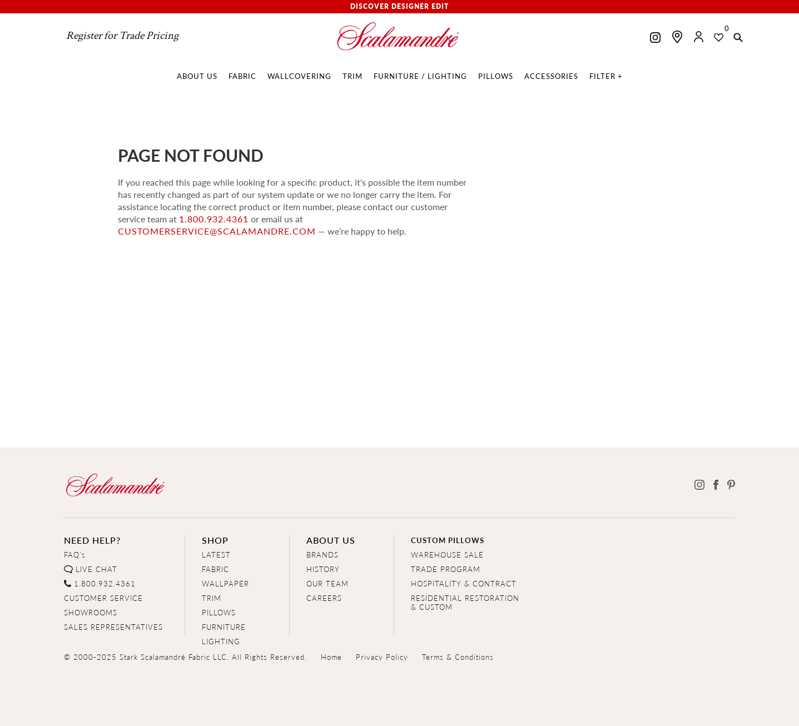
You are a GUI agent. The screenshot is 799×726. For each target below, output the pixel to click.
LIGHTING (221, 641)
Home (331, 657)
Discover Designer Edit (399, 6)
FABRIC (215, 569)
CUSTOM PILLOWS (447, 540)
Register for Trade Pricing (122, 35)
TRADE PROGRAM (445, 569)
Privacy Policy (382, 657)
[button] (738, 38)
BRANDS (322, 554)
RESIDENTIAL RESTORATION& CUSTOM (465, 602)
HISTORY (323, 569)
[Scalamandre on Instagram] (655, 38)
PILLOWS (219, 612)
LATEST (216, 554)
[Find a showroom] (677, 36)
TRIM (211, 598)
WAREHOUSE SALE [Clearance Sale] (447, 554)
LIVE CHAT (96, 569)
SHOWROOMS (90, 612)
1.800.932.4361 (214, 218)
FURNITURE (224, 626)
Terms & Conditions (458, 657)
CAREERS (324, 598)
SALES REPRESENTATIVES (113, 626)
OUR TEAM (327, 583)
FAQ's (75, 554)
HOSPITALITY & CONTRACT (464, 583)
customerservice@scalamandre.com (217, 231)
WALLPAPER (225, 583)
